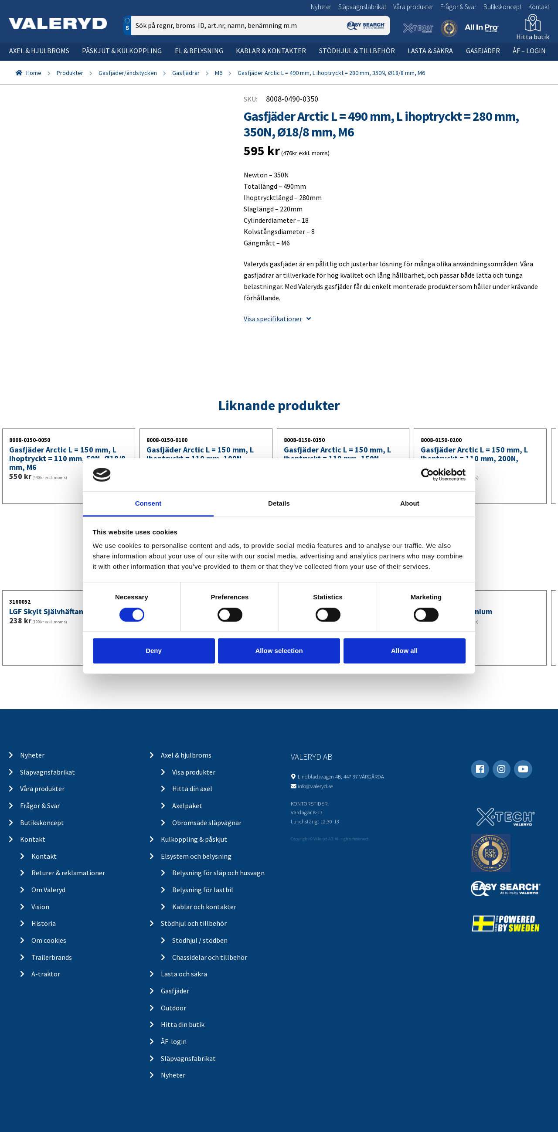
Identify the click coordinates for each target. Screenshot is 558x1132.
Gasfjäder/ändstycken (128, 73)
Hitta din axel (192, 788)
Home (33, 73)
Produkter (70, 73)
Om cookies (48, 940)
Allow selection (279, 650)
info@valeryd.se (315, 785)
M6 (218, 73)
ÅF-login (174, 1041)
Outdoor (173, 1007)
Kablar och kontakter (204, 906)
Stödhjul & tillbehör (357, 50)
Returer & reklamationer (68, 872)
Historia (43, 923)
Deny (154, 650)
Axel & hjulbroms (39, 50)
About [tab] (409, 503)
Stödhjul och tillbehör (194, 923)
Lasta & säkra (430, 50)
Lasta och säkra (184, 973)
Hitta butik (532, 36)
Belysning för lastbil (202, 889)
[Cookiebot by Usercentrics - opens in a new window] (427, 474)
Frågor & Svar (458, 7)
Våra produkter (413, 7)
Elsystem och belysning (196, 856)
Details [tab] (279, 503)
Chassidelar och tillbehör (209, 957)
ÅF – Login (529, 50)
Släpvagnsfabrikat (362, 7)
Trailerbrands (51, 957)
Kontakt (538, 7)
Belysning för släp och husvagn (218, 872)
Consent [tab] (148, 503)
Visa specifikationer (277, 318)
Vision (40, 906)
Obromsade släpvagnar (207, 822)
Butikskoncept (502, 7)
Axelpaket (187, 805)
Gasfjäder (483, 50)
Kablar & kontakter (271, 50)
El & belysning (199, 50)
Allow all (404, 650)
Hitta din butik (182, 1024)
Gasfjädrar (186, 73)
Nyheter (321, 7)
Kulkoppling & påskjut (194, 839)
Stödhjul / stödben (200, 940)
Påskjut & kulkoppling (122, 50)
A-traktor (45, 973)
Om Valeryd (48, 889)
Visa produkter (193, 772)
